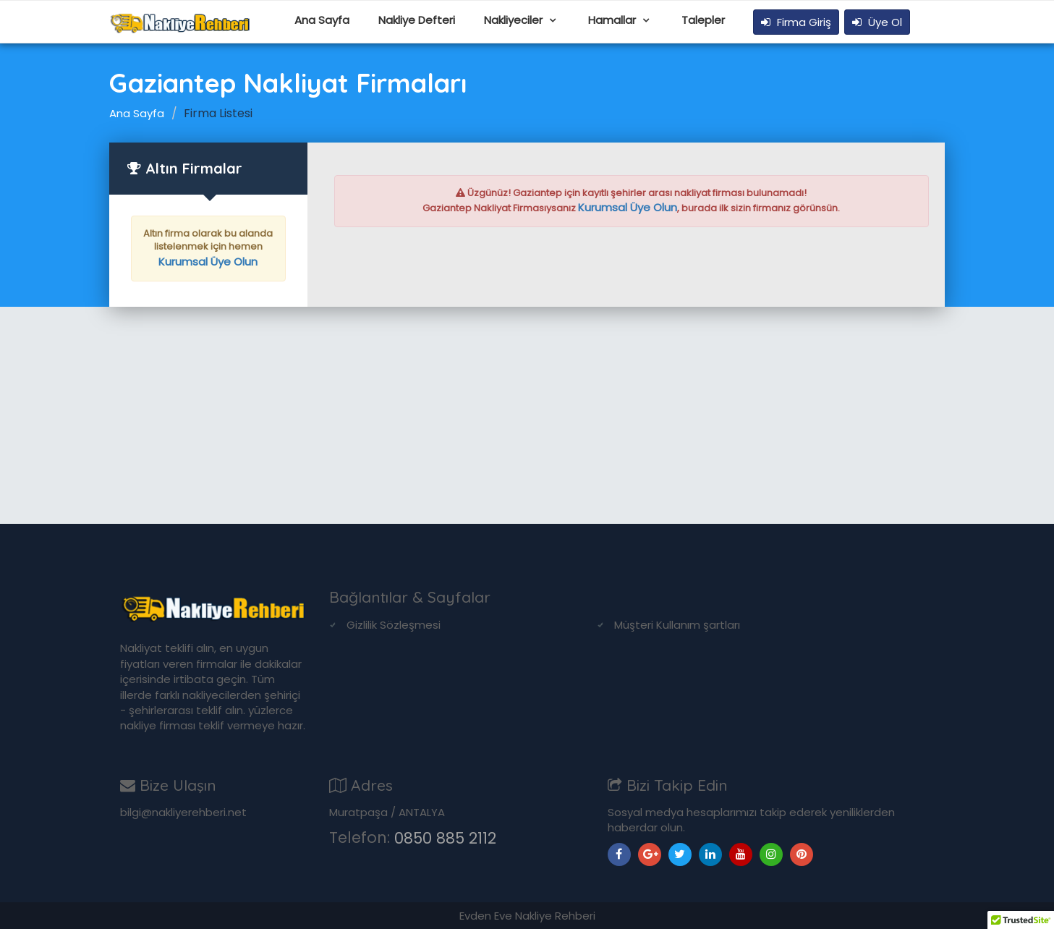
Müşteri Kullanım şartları (677, 624)
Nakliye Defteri (416, 19)
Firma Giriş (796, 22)
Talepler (703, 19)
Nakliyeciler (514, 19)
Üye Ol (877, 22)
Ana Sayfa (321, 19)
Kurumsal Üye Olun (208, 261)
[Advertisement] (527, 415)
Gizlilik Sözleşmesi (394, 624)
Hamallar (613, 19)
